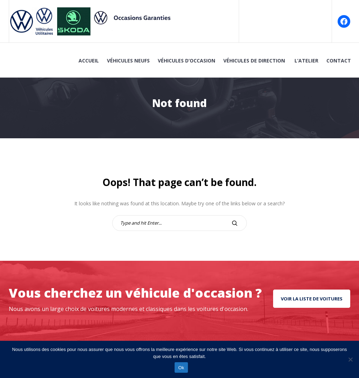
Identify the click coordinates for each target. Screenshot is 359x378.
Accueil (89, 60)
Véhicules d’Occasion (186, 60)
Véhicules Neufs (128, 60)
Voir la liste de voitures (312, 299)
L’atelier (306, 60)
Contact (338, 60)
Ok (181, 367)
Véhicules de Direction (254, 60)
